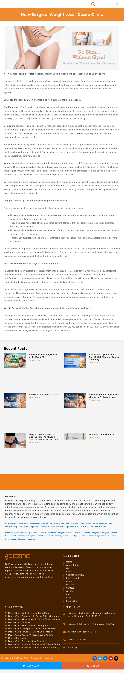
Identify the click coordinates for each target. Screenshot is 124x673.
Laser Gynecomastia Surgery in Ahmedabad (56, 536)
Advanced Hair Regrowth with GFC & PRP (43, 356)
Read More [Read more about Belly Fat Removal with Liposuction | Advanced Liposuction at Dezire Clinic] (34, 442)
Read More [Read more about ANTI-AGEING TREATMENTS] (34, 397)
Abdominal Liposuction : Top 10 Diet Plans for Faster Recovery (104, 357)
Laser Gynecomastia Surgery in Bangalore (92, 533)
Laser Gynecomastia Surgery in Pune (56, 533)
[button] (93, 4)
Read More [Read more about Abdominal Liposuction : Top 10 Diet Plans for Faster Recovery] (94, 362)
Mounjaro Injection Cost (102, 434)
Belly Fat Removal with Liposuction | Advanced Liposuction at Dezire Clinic (44, 437)
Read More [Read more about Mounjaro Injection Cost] (94, 437)
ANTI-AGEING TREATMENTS (43, 394)
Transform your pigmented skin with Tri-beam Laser (104, 396)
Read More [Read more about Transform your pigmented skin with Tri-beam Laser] (94, 400)
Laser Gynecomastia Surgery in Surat (93, 536)
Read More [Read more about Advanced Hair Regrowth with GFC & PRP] (34, 360)
